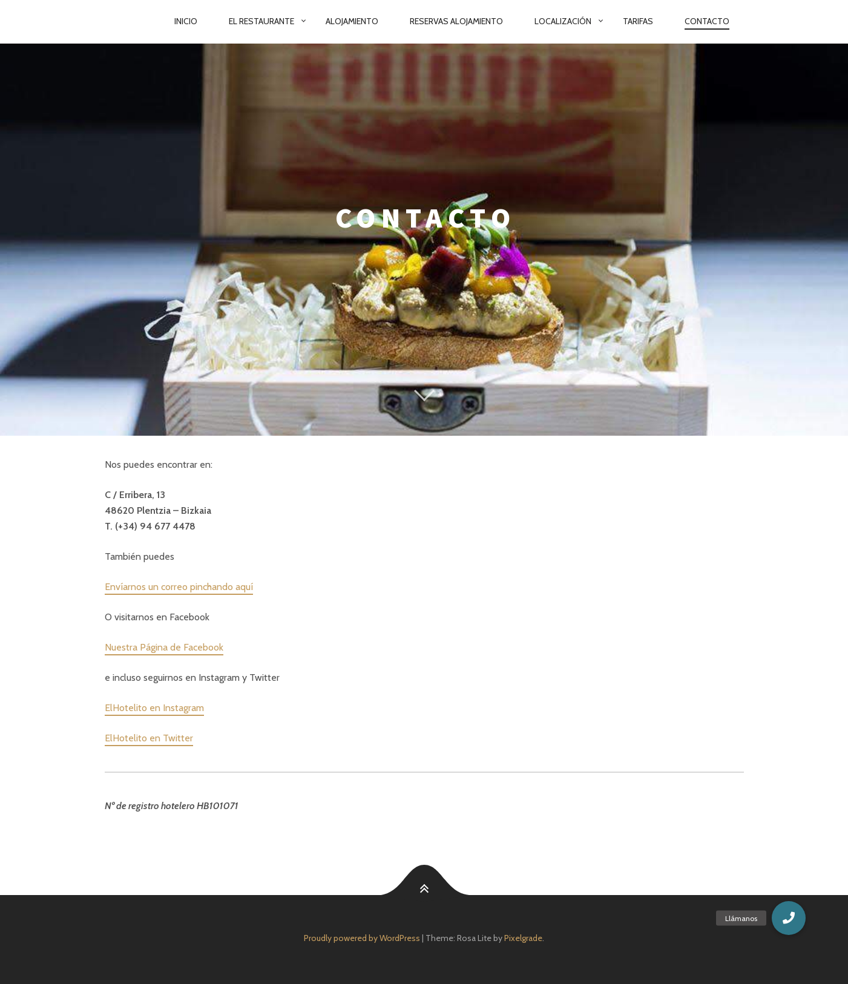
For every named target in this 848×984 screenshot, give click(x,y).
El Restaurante (261, 21)
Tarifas (638, 21)
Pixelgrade (523, 938)
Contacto (707, 21)
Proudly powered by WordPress (362, 938)
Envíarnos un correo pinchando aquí (179, 586)
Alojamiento (352, 21)
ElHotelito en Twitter (149, 738)
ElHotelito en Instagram (154, 707)
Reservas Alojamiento (456, 21)
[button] (789, 918)
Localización (562, 21)
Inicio (185, 21)
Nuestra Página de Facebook (164, 647)
